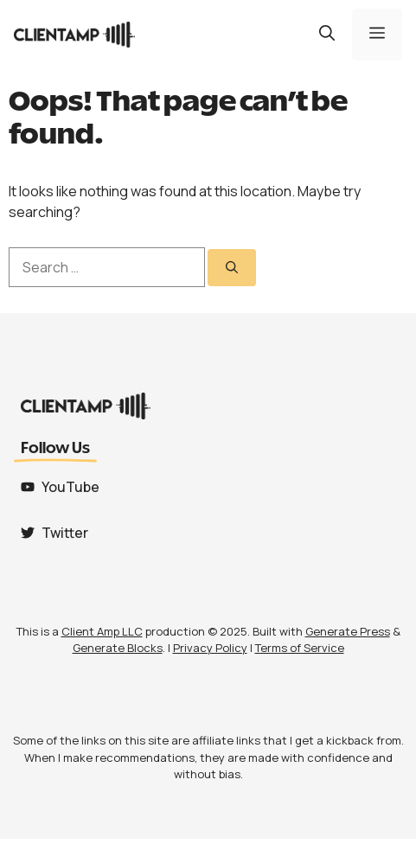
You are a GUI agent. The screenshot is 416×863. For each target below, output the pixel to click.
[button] (327, 35)
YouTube (70, 486)
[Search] (232, 267)
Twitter (65, 532)
